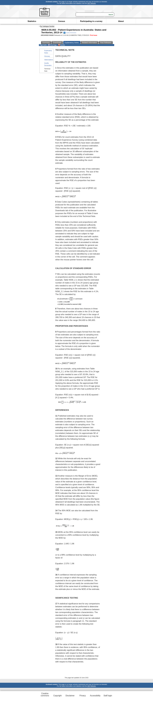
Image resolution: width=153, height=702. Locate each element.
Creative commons (45, 694)
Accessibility (95, 696)
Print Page (52, 45)
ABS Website (91, 3)
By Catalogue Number (47, 26)
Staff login (107, 696)
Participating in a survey (91, 21)
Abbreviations (48, 60)
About (121, 21)
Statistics (32, 21)
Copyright (57, 696)
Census (61, 21)
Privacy (83, 696)
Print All (61, 45)
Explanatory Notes (48, 52)
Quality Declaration (69, 32)
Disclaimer (70, 696)
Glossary (47, 56)
